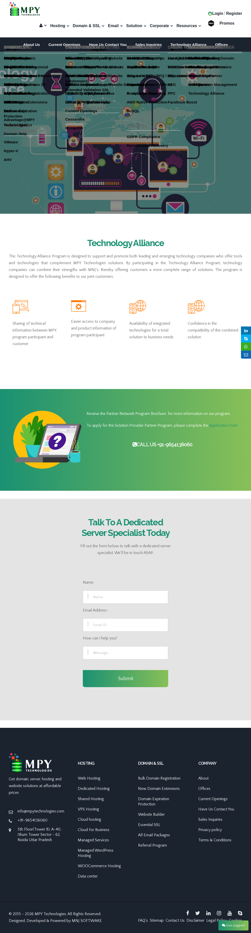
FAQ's (143, 920)
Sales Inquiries (148, 44)
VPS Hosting (88, 809)
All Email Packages (154, 835)
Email (113, 26)
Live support (233, 925)
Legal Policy (216, 920)
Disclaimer (195, 920)
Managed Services (93, 840)
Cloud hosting (89, 819)
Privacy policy (210, 830)
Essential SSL (149, 824)
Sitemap (157, 920)
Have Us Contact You (108, 44)
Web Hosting (89, 778)
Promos (226, 23)
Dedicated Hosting (94, 788)
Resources (186, 26)
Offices (221, 44)
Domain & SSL (86, 26)
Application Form (223, 425)
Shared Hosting (91, 799)
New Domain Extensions (159, 788)
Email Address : (95, 610)
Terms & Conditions (214, 840)
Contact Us (175, 920)
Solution (134, 26)
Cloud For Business (93, 830)
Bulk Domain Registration (159, 778)
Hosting (57, 26)
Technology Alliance (188, 44)
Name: (88, 582)
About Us (31, 44)
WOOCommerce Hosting (99, 866)
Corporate (159, 26)
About (203, 778)
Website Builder (151, 814)
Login (215, 13)
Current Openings (64, 44)
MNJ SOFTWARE (87, 920)
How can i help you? (100, 638)
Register (234, 13)
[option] (125, 152)
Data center (88, 876)
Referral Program (152, 845)
